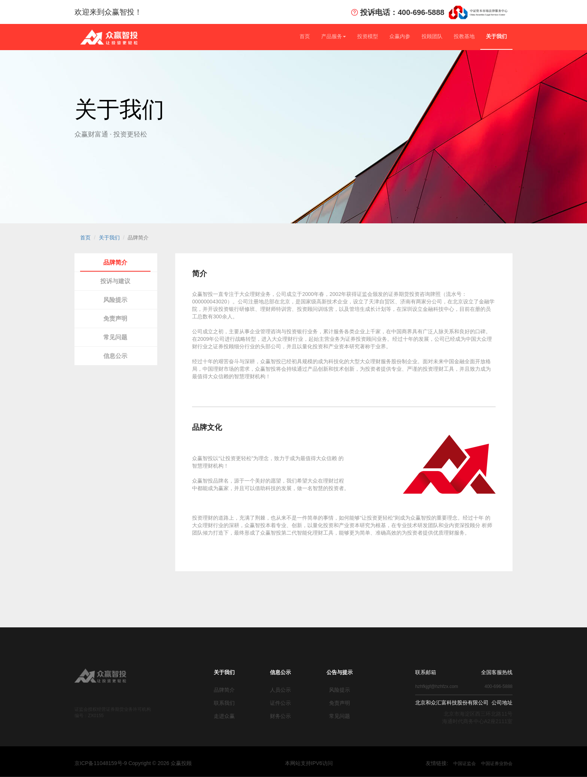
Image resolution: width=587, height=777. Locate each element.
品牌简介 (115, 262)
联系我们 (224, 703)
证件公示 (280, 703)
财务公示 (280, 716)
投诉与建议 (115, 281)
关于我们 (496, 36)
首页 (304, 36)
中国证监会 (464, 763)
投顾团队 (432, 36)
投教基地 (464, 36)
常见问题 (115, 337)
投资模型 (367, 36)
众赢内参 (399, 36)
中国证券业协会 (497, 763)
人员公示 (280, 690)
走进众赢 (224, 716)
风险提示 (115, 300)
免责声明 (115, 318)
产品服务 (333, 36)
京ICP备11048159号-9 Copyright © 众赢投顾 (133, 763)
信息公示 (115, 356)
